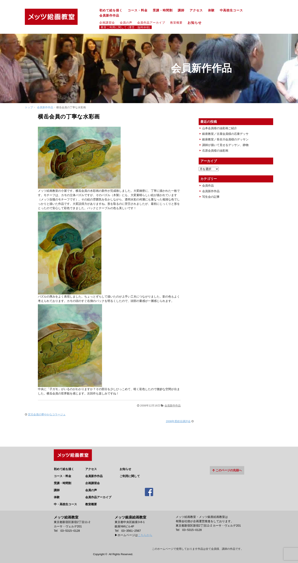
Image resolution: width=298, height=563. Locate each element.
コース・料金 (138, 10)
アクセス (196, 10)
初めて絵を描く (111, 10)
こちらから (145, 533)
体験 (211, 10)
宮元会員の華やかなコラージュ (47, 414)
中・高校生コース (65, 502)
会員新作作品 (109, 15)
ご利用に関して (130, 474)
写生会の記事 (211, 196)
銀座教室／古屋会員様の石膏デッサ (225, 133)
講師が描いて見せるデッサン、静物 (225, 145)
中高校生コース (231, 10)
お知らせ (196, 22)
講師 (181, 10)
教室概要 (176, 22)
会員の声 (126, 22)
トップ (29, 107)
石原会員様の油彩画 (215, 150)
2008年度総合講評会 (178, 421)
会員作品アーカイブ (151, 22)
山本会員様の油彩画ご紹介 (219, 128)
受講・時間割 (163, 10)
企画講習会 (107, 22)
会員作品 (208, 185)
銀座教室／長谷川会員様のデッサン (225, 139)
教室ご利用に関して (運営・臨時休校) (125, 27)
